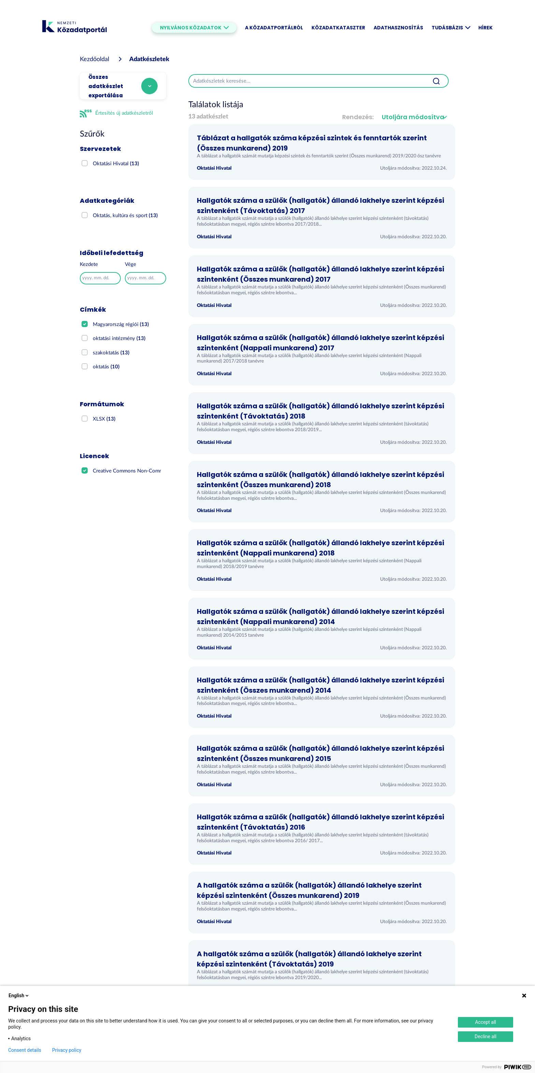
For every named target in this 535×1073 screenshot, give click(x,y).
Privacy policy (66, 1050)
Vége (130, 264)
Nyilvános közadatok (194, 27)
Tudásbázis (451, 27)
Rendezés (357, 117)
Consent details (24, 1050)
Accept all (485, 1022)
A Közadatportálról (274, 27)
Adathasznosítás (398, 27)
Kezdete (89, 264)
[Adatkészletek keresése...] (306, 81)
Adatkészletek (149, 59)
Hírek (485, 27)
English (19, 995)
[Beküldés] (436, 81)
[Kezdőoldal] (94, 59)
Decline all (485, 1036)
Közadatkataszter (338, 27)
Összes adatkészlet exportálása (105, 86)
